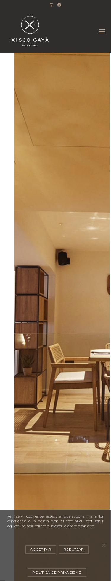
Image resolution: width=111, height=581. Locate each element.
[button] (102, 31)
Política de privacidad (57, 572)
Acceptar (40, 549)
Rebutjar (74, 549)
